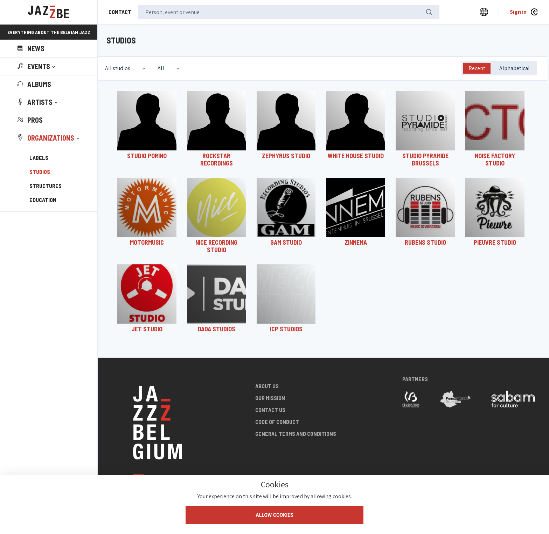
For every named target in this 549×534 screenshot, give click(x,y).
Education (42, 199)
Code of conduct (277, 421)
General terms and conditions (295, 433)
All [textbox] (161, 68)
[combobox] (126, 68)
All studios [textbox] (117, 68)
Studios (39, 171)
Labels (38, 157)
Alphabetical (514, 68)
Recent (476, 68)
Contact (120, 11)
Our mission (270, 397)
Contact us (270, 409)
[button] (37, 66)
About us (267, 386)
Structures (45, 185)
